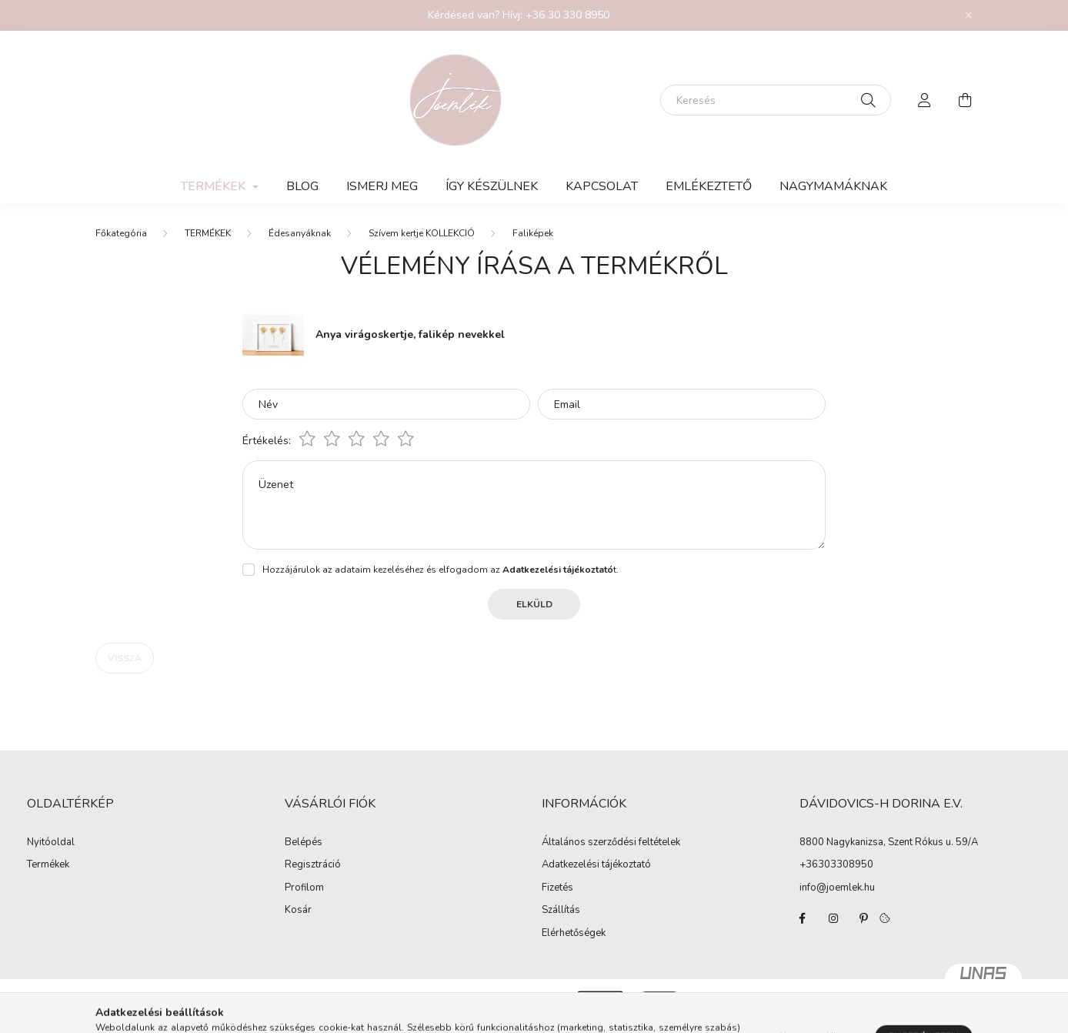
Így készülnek (492, 186)
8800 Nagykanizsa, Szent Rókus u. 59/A (888, 842)
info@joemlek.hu (837, 887)
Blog (302, 186)
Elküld (534, 604)
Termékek (48, 865)
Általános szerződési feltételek (611, 843)
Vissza (125, 658)
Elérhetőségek (574, 934)
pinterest (864, 918)
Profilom (304, 888)
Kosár (298, 910)
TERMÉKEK (208, 233)
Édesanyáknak (300, 233)
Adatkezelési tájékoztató (596, 865)
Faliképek (532, 233)
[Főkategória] (121, 233)
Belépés (303, 843)
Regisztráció (313, 865)
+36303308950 (836, 864)
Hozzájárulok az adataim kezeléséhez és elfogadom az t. (440, 569)
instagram (833, 918)
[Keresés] (775, 100)
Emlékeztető (709, 186)
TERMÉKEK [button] (215, 186)
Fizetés (557, 888)
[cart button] (965, 100)
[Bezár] (968, 15)
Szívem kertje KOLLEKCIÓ (422, 233)
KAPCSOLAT (602, 186)
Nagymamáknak (833, 186)
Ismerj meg (382, 186)
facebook (802, 918)
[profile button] (924, 100)
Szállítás (561, 910)
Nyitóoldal (51, 843)
